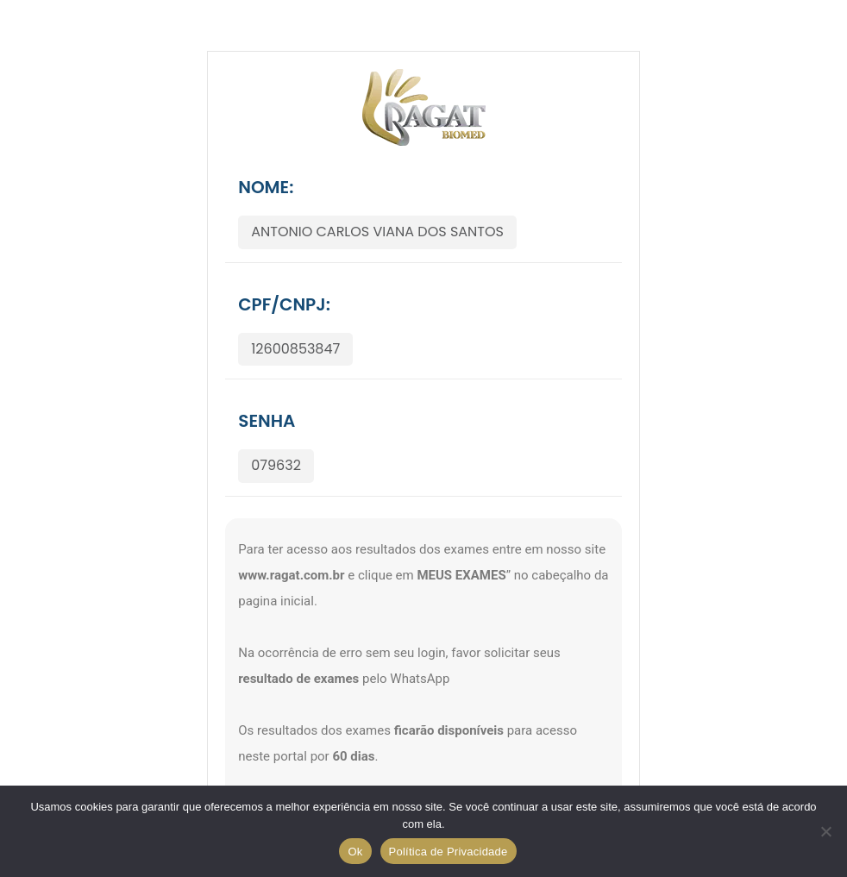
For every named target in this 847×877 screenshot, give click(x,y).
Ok (355, 851)
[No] (825, 831)
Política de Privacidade (448, 851)
